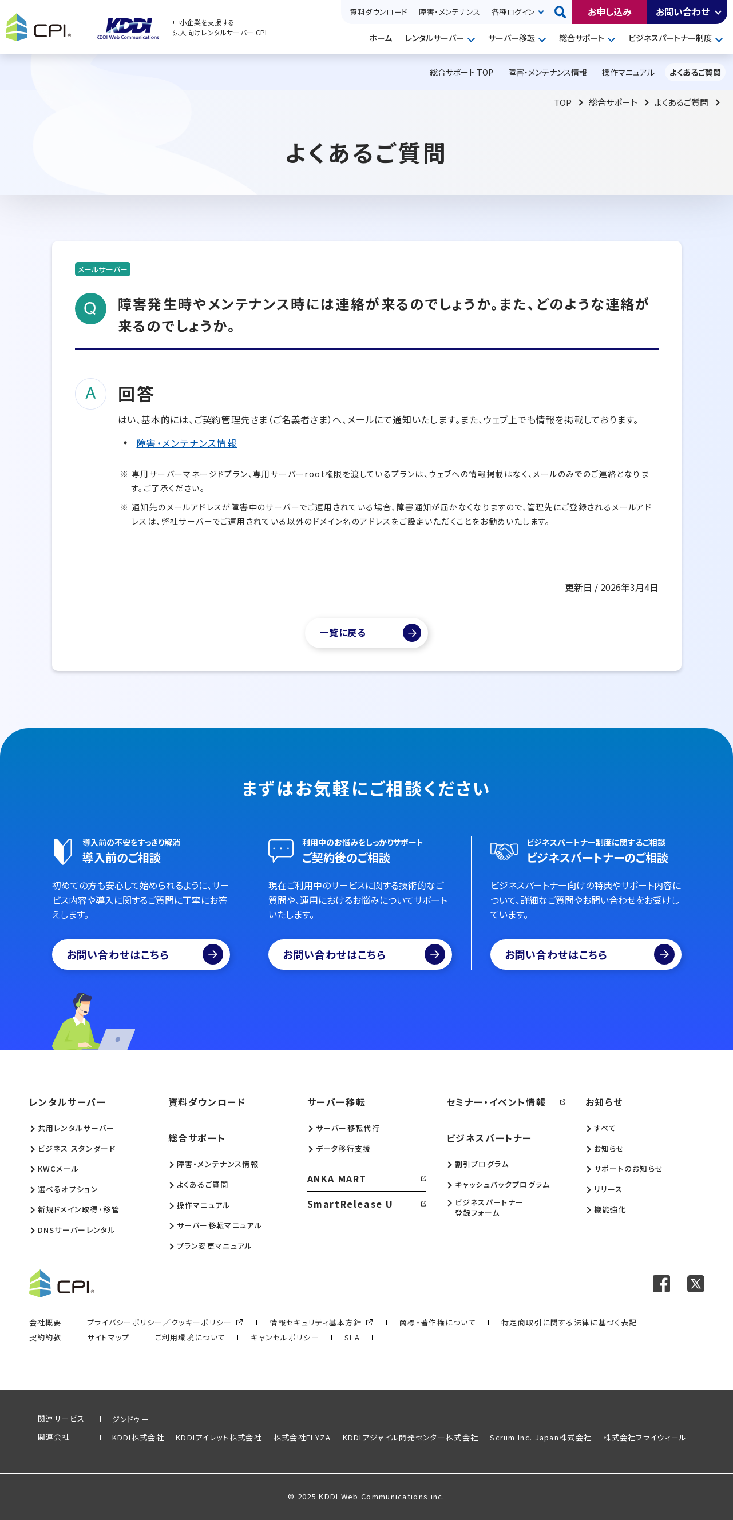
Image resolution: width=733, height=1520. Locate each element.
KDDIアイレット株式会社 (219, 1437)
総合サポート (581, 37)
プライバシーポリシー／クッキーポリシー (159, 1322)
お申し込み (610, 11)
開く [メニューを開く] (473, 39)
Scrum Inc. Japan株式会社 (541, 1437)
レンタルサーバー (434, 37)
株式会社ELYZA (302, 1437)
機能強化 (610, 1209)
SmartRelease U (350, 1203)
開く (719, 12)
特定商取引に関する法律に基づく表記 (569, 1322)
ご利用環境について (190, 1337)
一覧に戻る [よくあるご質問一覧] (342, 632)
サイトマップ (108, 1337)
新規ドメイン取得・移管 (79, 1209)
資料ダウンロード (378, 11)
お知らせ (604, 1102)
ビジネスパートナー (489, 1138)
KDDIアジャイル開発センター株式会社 (411, 1437)
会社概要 (45, 1322)
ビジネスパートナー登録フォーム (489, 1207)
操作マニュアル (204, 1205)
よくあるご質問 (681, 102)
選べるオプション (68, 1189)
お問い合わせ (683, 11)
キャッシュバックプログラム (502, 1185)
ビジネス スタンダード (77, 1149)
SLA (352, 1337)
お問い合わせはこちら (145, 954)
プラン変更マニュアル (215, 1246)
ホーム (380, 37)
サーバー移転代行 (348, 1128)
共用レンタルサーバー (76, 1128)
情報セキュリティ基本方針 (316, 1322)
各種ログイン (513, 11)
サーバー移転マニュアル (219, 1225)
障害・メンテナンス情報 (187, 443)
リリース (608, 1189)
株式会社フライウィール (645, 1437)
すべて (605, 1128)
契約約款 (45, 1337)
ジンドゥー (131, 1419)
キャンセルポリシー (285, 1337)
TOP (563, 102)
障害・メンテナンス (449, 11)
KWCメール (59, 1169)
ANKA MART (337, 1178)
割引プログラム (482, 1164)
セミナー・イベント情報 (496, 1102)
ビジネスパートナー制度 (670, 37)
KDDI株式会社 (138, 1437)
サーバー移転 (511, 37)
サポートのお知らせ (629, 1169)
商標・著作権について (437, 1322)
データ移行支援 (343, 1149)
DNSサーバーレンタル (77, 1230)
